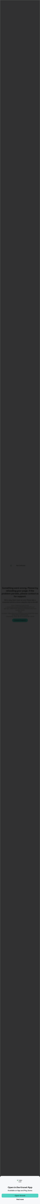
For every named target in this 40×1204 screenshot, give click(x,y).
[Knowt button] (35, 23)
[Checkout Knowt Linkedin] (31, 1179)
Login (24, 2)
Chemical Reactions (25, 8)
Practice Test (29, 149)
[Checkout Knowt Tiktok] (9, 1179)
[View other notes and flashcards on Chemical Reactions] (19, 140)
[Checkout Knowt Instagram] (15, 1179)
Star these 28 (32, 208)
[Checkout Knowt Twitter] (25, 1179)
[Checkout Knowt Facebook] (20, 1179)
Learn (16, 149)
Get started (33, 2)
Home (3, 8)
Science (9, 8)
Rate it (18, 19)
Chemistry (17, 8)
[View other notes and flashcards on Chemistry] (7, 140)
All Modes (7, 148)
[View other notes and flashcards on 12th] (30, 140)
